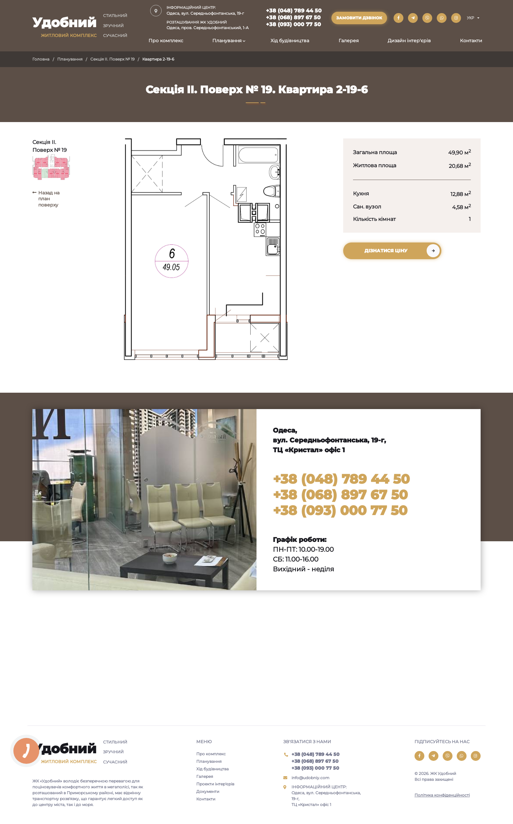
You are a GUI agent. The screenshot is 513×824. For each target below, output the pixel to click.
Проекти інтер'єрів (215, 783)
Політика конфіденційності (442, 795)
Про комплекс (166, 41)
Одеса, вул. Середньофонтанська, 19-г (208, 10)
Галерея (349, 41)
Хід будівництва (290, 41)
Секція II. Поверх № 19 (112, 59)
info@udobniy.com (310, 777)
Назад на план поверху (49, 198)
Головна (40, 59)
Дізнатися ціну (385, 251)
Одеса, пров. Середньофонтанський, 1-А (208, 25)
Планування (226, 41)
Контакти (471, 41)
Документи (207, 791)
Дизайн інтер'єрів (409, 41)
